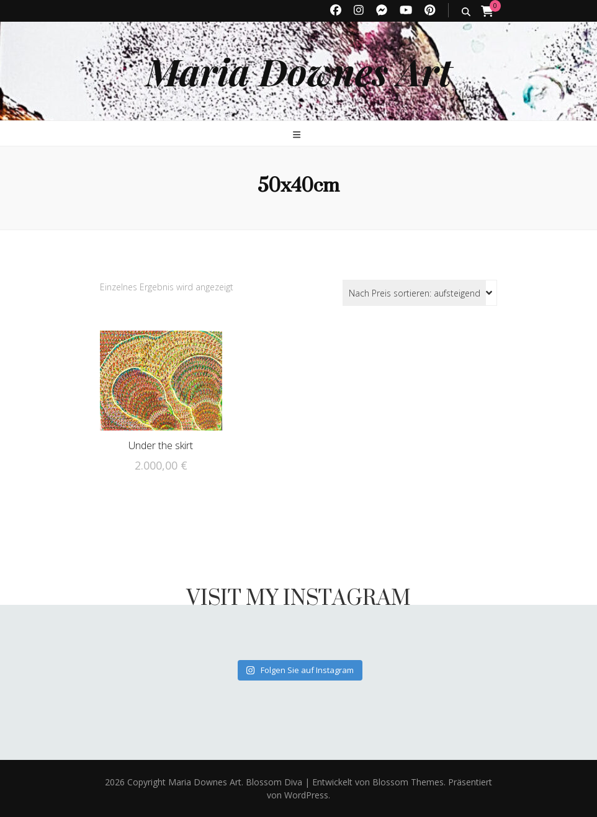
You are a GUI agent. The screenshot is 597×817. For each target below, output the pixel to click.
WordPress (306, 795)
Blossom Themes (407, 782)
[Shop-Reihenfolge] (420, 293)
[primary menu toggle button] (298, 134)
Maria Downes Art (299, 71)
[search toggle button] (466, 11)
